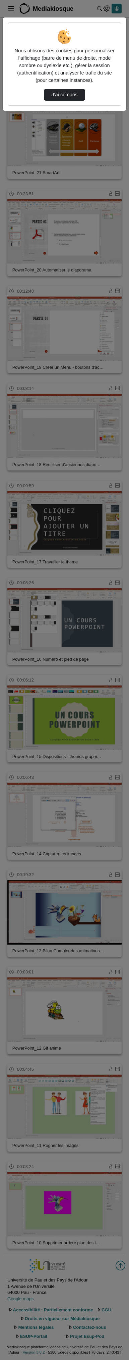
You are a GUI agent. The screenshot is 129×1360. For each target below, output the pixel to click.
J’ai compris (64, 94)
